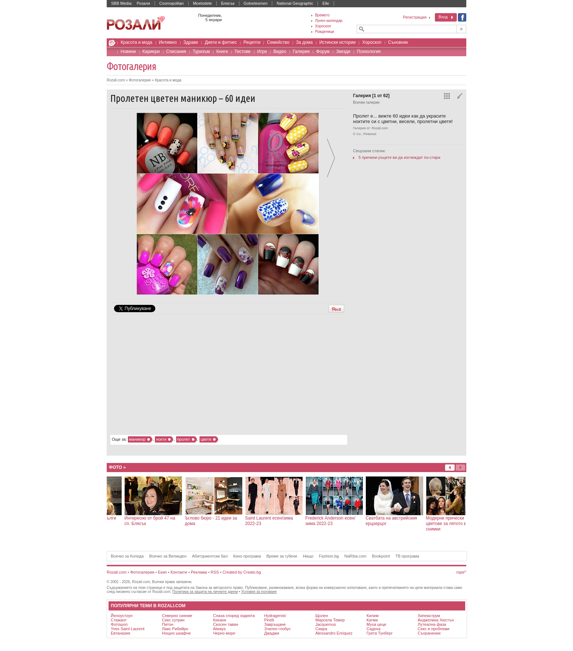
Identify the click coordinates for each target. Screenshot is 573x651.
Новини (128, 51)
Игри (262, 51)
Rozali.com (113, 44)
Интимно (168, 42)
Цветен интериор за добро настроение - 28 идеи (114, 521)
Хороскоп (371, 42)
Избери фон (460, 96)
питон (167, 624)
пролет (183, 439)
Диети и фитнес (221, 42)
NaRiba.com (355, 556)
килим (373, 615)
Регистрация (414, 17)
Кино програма (247, 556)
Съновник (398, 42)
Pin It (336, 309)
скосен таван (225, 624)
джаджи (271, 633)
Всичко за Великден (167, 556)
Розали (143, 3)
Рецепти (251, 42)
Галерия (301, 51)
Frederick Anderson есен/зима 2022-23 (413, 521)
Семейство (278, 42)
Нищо (308, 556)
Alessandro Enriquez (334, 633)
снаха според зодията (234, 615)
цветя (206, 439)
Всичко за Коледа (127, 556)
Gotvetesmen (255, 3)
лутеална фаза (432, 624)
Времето (322, 15)
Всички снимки (447, 96)
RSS (214, 572)
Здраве (190, 42)
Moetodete (202, 3)
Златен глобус (277, 629)
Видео (279, 51)
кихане (219, 620)
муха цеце (376, 624)
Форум (322, 51)
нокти (161, 439)
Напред (450, 467)
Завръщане (275, 624)
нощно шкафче (176, 633)
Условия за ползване (259, 592)
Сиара (321, 629)
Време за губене (281, 556)
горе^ (461, 572)
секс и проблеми (433, 629)
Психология (369, 51)
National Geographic (295, 3)
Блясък (228, 3)
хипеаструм (429, 615)
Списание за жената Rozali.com (136, 23)
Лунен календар (328, 21)
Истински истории (337, 42)
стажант (119, 620)
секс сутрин (173, 620)
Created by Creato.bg (242, 572)
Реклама (199, 572)
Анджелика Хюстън (436, 620)
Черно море (224, 633)
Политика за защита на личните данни (205, 592)
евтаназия (120, 633)
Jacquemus (325, 624)
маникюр (137, 439)
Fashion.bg (329, 556)
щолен (321, 615)
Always (219, 629)
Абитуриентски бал (210, 556)
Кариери (151, 51)
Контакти (179, 572)
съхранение (429, 633)
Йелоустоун (122, 615)
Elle (325, 3)
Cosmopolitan (171, 3)
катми (372, 620)
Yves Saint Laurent (127, 629)
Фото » (117, 467)
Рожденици (324, 32)
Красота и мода (136, 42)
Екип (162, 572)
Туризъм (201, 51)
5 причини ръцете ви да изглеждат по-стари (399, 157)
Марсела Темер (330, 620)
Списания (176, 51)
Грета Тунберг (379, 633)
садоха (373, 629)
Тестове (243, 51)
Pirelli (269, 620)
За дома (304, 42)
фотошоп (119, 624)
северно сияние (177, 615)
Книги (222, 51)
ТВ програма (407, 556)
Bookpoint (381, 556)
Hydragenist (275, 615)
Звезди (343, 51)
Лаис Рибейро (175, 629)
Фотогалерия (131, 66)
